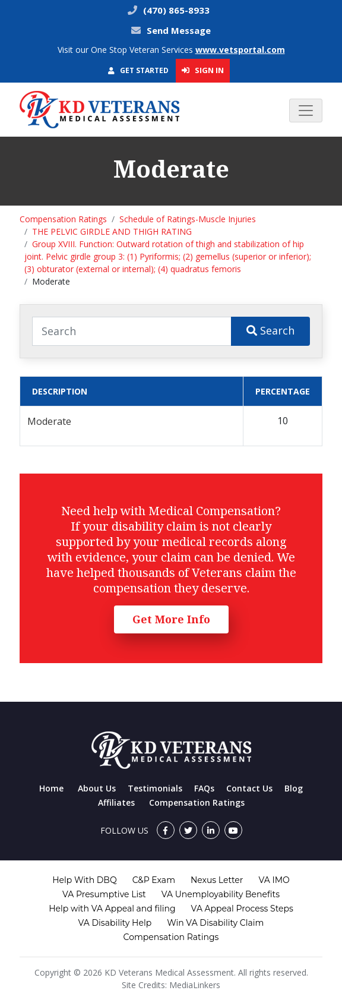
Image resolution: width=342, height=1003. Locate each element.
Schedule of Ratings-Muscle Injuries (187, 219)
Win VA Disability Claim (215, 922)
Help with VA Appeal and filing (112, 908)
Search (270, 330)
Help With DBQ (84, 880)
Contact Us (249, 788)
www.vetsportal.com (240, 49)
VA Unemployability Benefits (221, 894)
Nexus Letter (217, 880)
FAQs (204, 788)
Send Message (179, 30)
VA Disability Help (115, 922)
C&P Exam (153, 880)
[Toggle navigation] (305, 110)
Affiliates (116, 802)
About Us (97, 788)
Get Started (138, 70)
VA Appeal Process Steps (242, 908)
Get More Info (171, 619)
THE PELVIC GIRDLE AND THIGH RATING (112, 231)
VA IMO (273, 880)
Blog (293, 788)
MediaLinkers (194, 985)
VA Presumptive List (104, 894)
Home (51, 788)
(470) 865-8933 (175, 10)
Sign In (203, 70)
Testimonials (155, 788)
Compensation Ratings (63, 219)
